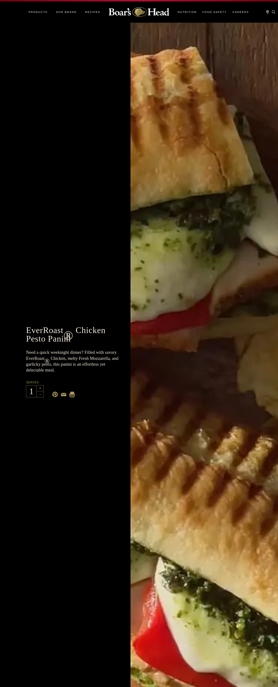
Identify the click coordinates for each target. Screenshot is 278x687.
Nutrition (187, 11)
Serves (32, 382)
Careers (240, 11)
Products (38, 11)
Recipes (92, 11)
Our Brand (66, 11)
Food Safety (214, 11)
